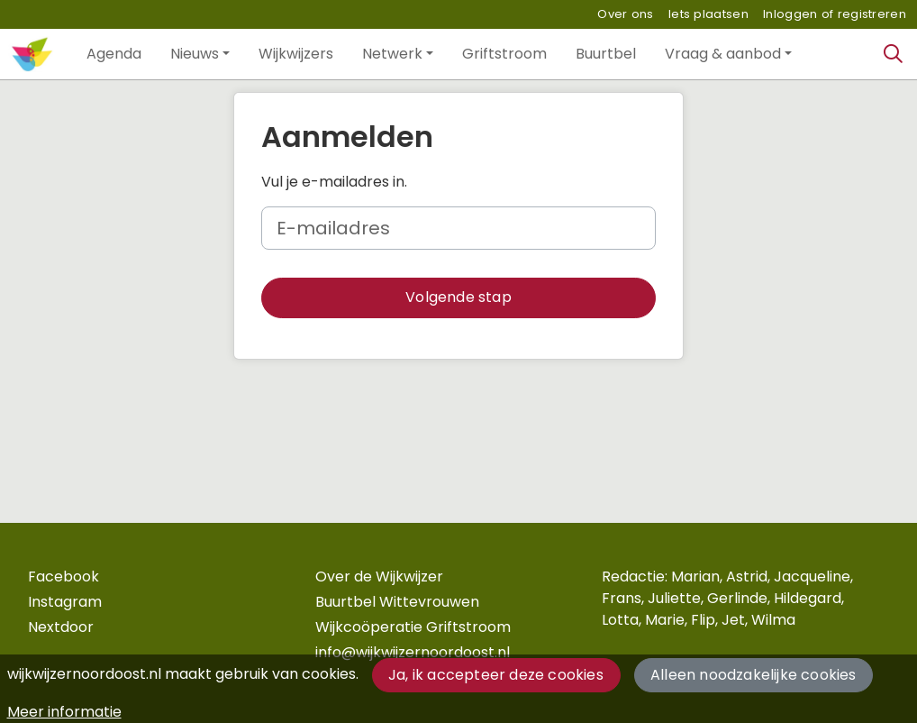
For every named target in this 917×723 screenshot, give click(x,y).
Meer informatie (64, 711)
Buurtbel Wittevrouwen (397, 601)
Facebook (63, 576)
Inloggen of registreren (834, 14)
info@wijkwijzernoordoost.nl (412, 652)
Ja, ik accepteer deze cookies (496, 674)
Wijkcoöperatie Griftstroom (413, 627)
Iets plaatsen (708, 14)
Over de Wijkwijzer (379, 576)
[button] (114, 54)
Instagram (65, 601)
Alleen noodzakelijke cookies (753, 674)
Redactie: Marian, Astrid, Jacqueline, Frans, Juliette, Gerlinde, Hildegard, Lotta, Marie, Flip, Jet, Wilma (727, 598)
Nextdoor (61, 627)
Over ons (625, 14)
